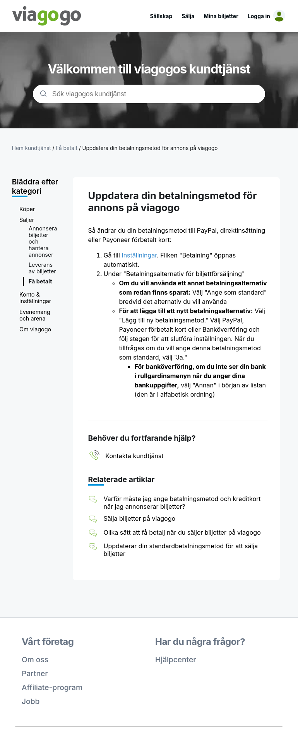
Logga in (259, 16)
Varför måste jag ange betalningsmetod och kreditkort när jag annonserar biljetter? (182, 502)
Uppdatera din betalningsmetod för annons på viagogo (150, 148)
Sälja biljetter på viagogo (140, 518)
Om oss (35, 659)
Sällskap (161, 16)
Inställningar (139, 255)
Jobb (30, 701)
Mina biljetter (221, 16)
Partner (35, 673)
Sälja (188, 16)
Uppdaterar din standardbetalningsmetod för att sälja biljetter (181, 550)
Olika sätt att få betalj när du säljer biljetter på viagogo (182, 532)
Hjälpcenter (175, 659)
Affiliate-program (52, 687)
